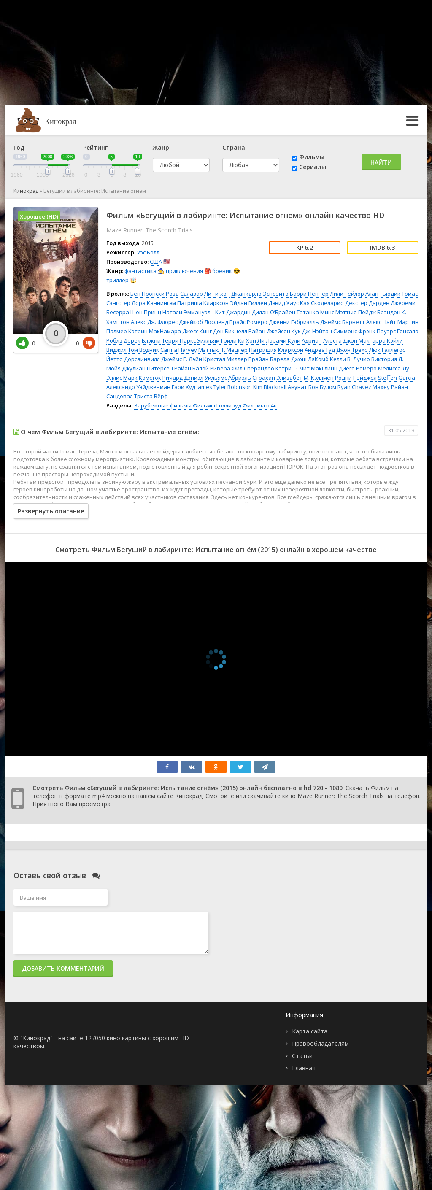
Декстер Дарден (367, 303)
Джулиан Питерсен (147, 368)
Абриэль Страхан (251, 377)
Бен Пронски (147, 293)
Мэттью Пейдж (355, 312)
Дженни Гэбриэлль (294, 322)
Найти (381, 162)
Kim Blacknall (269, 387)
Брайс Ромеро (248, 322)
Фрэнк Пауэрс (377, 331)
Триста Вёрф (151, 396)
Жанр (161, 147)
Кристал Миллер (225, 359)
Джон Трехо (352, 349)
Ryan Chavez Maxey (364, 387)
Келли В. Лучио (350, 359)
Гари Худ (183, 387)
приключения (184, 271)
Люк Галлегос (387, 349)
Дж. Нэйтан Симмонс (329, 331)
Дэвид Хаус (283, 303)
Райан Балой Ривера (202, 368)
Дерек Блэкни (142, 340)
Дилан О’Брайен (273, 312)
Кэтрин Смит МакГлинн (306, 368)
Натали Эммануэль (188, 312)
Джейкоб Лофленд (203, 322)
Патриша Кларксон (203, 303)
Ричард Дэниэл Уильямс (194, 377)
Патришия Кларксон (276, 349)
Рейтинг (95, 147)
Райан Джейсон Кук (274, 331)
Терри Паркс (179, 340)
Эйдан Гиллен (248, 303)
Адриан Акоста (322, 340)
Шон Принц (145, 312)
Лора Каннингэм (154, 303)
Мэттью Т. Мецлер (223, 349)
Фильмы (311, 157)
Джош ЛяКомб (310, 359)
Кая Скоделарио (322, 303)
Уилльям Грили (217, 340)
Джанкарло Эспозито (260, 293)
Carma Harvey (178, 349)
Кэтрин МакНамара (154, 331)
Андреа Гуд (320, 349)
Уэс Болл (148, 252)
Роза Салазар (184, 293)
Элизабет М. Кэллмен (305, 377)
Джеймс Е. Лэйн (181, 359)
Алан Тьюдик (382, 293)
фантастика (140, 271)
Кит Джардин (233, 312)
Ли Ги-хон (217, 293)
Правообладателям (320, 1043)
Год (19, 147)
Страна (233, 147)
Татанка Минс (315, 312)
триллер (117, 280)
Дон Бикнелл (230, 331)
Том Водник (143, 349)
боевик (222, 271)
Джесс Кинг (197, 331)
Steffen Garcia (396, 377)
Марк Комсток (142, 377)
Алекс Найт (381, 322)
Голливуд (228, 405)
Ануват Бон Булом (312, 387)
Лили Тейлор (347, 293)
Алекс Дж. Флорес (154, 322)
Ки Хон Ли (251, 340)
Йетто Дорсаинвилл (133, 359)
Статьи (302, 1056)
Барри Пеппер (309, 293)
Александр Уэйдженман (138, 387)
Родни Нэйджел (356, 377)
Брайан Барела (269, 359)
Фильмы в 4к (260, 405)
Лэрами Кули (283, 340)
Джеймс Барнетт (342, 322)
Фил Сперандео (253, 368)
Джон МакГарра (364, 340)
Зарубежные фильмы (163, 405)
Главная (304, 1068)
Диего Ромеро (358, 368)
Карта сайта (309, 1031)
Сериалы (312, 167)
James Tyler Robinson (224, 387)
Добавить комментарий (63, 968)
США (156, 261)
